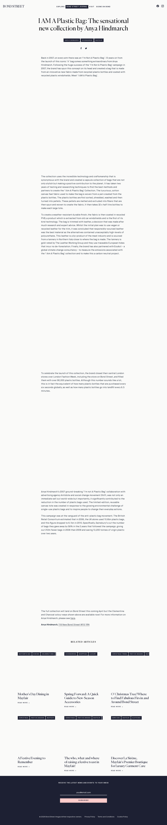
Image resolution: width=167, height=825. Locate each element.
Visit (91, 7)
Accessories (87, 40)
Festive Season (136, 654)
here (72, 618)
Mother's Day (25, 654)
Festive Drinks (84, 717)
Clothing (136, 717)
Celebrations (48, 654)
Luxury (93, 654)
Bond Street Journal (77, 7)
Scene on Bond (103, 7)
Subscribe (83, 800)
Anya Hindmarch (72, 40)
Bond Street (13, 6)
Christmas (23, 717)
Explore (60, 7)
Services (116, 717)
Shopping (83, 654)
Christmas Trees (119, 654)
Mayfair (99, 40)
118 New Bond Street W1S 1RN (74, 625)
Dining (36, 654)
